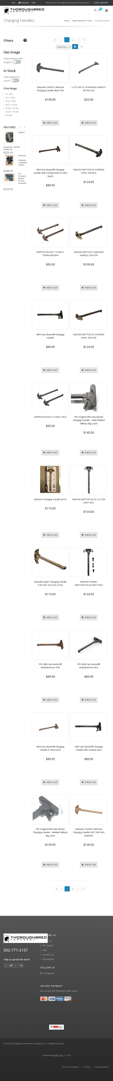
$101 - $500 (11, 101)
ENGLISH (23, 2)
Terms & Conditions (70, 1067)
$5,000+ (9, 115)
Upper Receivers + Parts (82, 20)
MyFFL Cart (58, 1055)
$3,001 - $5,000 (12, 111)
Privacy (87, 1067)
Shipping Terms (102, 1067)
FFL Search (46, 945)
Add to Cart (50, 122)
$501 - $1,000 (11, 104)
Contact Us (47, 954)
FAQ (13, 2)
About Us (46, 941)
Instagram (47, 973)
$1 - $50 (9, 94)
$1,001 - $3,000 (12, 108)
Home (66, 20)
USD (33, 2)
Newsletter (47, 959)
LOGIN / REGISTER (101, 2)
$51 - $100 (10, 97)
